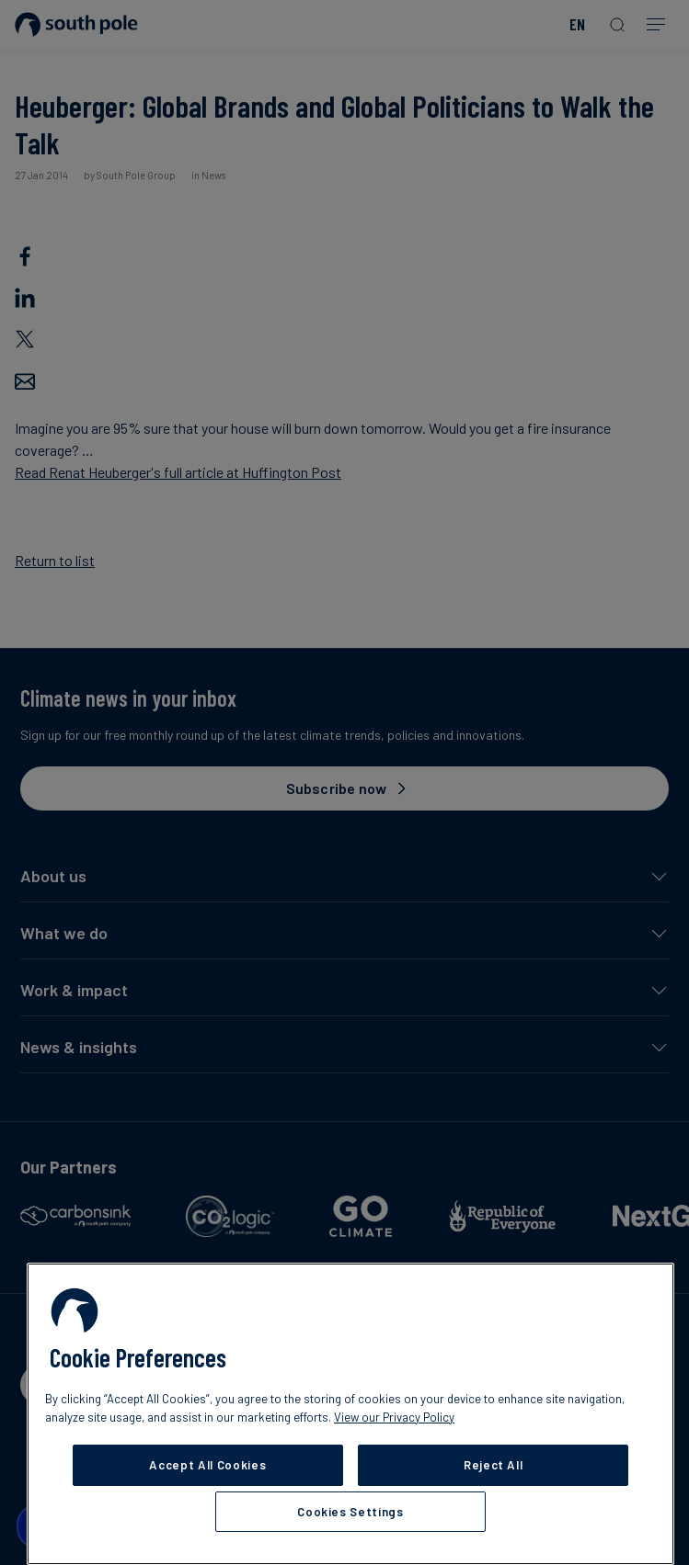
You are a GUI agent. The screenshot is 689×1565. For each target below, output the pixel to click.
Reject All (493, 1464)
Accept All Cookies (207, 1464)
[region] (350, 1414)
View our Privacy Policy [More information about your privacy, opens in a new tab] (394, 1417)
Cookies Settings (350, 1511)
